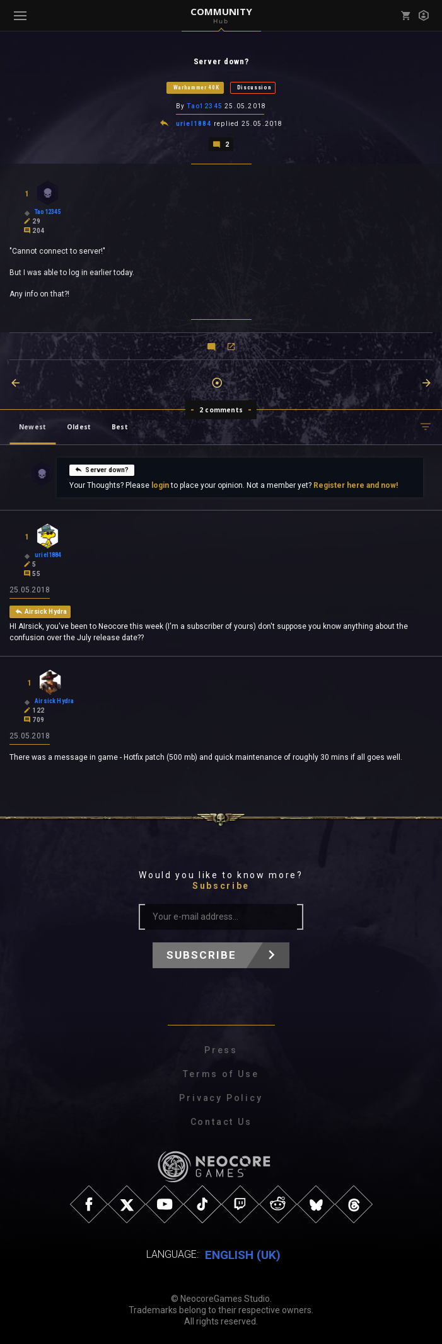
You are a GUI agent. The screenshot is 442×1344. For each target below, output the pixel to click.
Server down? (101, 468)
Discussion (254, 87)
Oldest (79, 425)
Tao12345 (205, 106)
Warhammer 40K (196, 87)
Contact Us (221, 1120)
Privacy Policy (220, 1097)
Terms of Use (221, 1073)
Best (120, 425)
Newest (32, 425)
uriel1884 (194, 123)
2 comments (221, 408)
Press (221, 1049)
